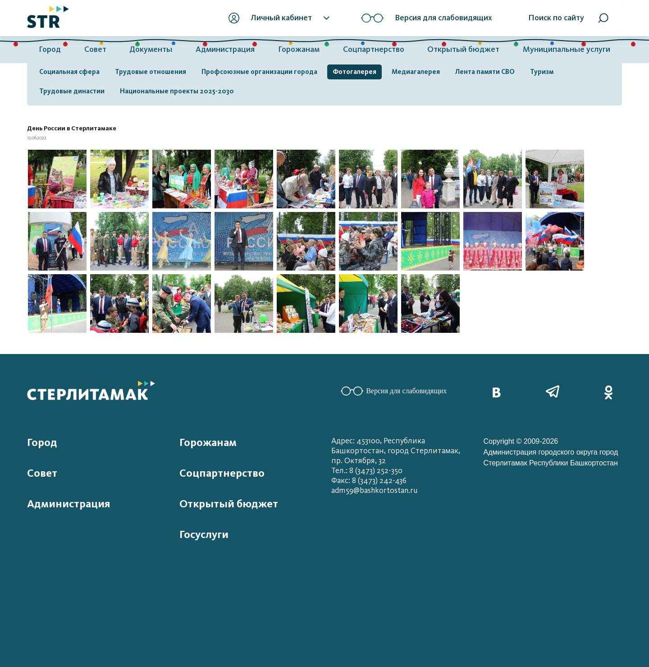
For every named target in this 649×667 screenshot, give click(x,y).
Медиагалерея (416, 72)
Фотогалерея (354, 72)
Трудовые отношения (150, 72)
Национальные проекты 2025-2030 (177, 91)
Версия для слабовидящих (394, 391)
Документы (150, 49)
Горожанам (299, 49)
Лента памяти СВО (485, 72)
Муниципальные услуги (566, 49)
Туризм (541, 72)
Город (50, 49)
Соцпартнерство (373, 49)
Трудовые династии (72, 91)
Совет (95, 49)
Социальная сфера (69, 72)
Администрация (225, 49)
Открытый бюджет (463, 49)
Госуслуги (204, 534)
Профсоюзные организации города (259, 72)
